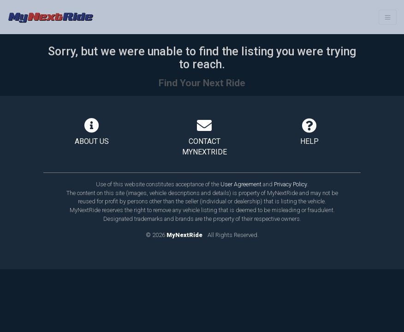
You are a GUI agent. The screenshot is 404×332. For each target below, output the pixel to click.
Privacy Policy (290, 184)
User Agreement (240, 184)
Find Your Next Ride (202, 83)
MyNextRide (184, 234)
